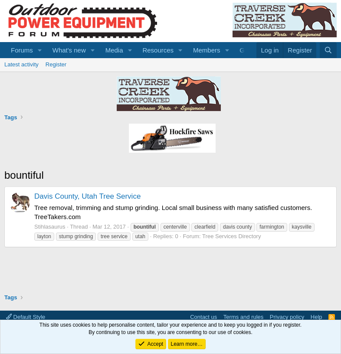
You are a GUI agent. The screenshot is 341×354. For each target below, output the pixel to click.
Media (114, 50)
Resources (158, 50)
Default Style (25, 317)
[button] (40, 50)
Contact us (203, 317)
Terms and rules (243, 317)
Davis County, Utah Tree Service (87, 196)
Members (206, 50)
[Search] (328, 50)
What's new (69, 50)
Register (56, 64)
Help (316, 317)
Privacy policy (287, 317)
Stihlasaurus (50, 226)
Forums (22, 50)
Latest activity (21, 64)
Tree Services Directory (231, 236)
